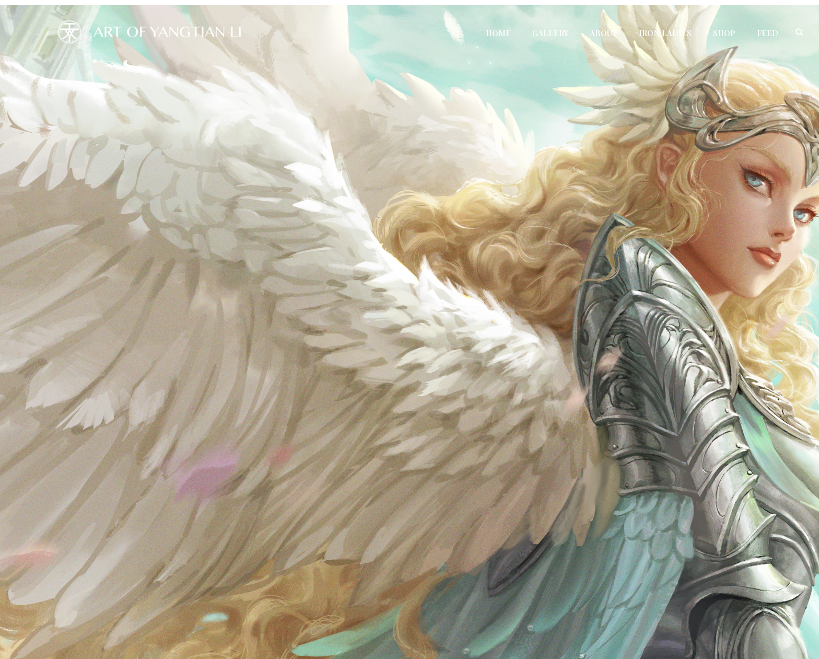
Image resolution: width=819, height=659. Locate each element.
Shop (724, 33)
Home (498, 33)
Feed (767, 33)
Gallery (550, 33)
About (603, 33)
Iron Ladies (665, 33)
